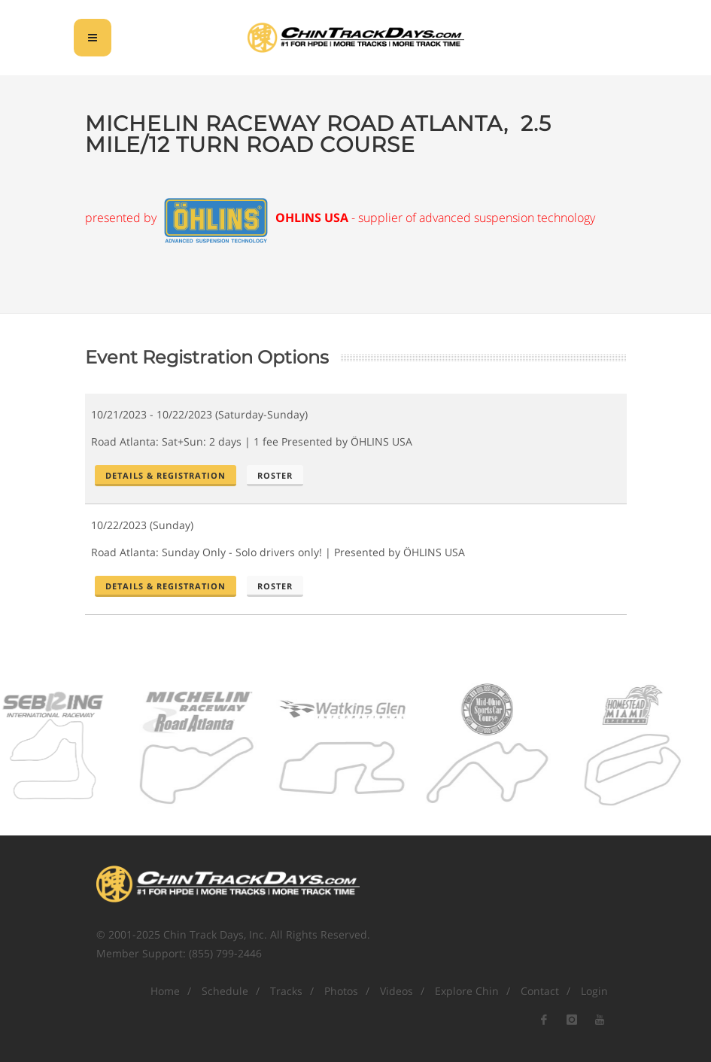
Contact (540, 991)
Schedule (225, 991)
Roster (275, 475)
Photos (341, 991)
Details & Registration (165, 475)
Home (165, 991)
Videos (396, 991)
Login (594, 991)
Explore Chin (467, 991)
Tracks (286, 991)
